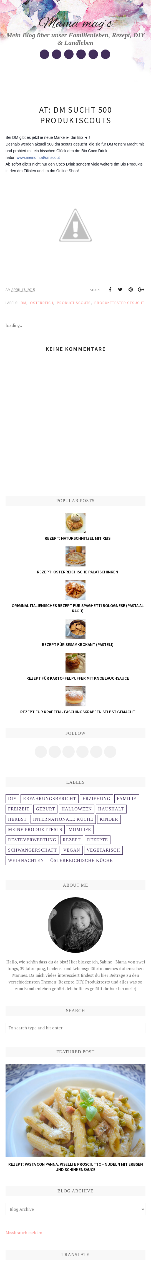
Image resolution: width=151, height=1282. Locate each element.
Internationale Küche (63, 819)
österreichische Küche (81, 860)
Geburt (45, 809)
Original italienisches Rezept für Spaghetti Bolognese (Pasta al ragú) (78, 608)
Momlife (80, 829)
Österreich (41, 302)
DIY (12, 798)
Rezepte (97, 839)
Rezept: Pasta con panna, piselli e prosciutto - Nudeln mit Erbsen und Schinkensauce (75, 1167)
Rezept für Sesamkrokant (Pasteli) (78, 644)
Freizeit (18, 809)
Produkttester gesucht (119, 302)
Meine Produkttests (35, 829)
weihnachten (26, 860)
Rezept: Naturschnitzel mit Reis (77, 538)
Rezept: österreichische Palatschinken (77, 572)
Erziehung (96, 798)
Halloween (76, 809)
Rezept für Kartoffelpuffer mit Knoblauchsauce (77, 678)
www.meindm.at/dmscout (38, 157)
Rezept (72, 839)
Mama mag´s (75, 23)
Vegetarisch (103, 850)
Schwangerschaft (32, 850)
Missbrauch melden (24, 1232)
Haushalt (111, 809)
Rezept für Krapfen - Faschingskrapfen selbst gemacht (77, 711)
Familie (127, 798)
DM (23, 302)
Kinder (109, 819)
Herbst (17, 819)
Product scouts (74, 302)
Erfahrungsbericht (49, 798)
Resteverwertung (32, 839)
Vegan (71, 850)
